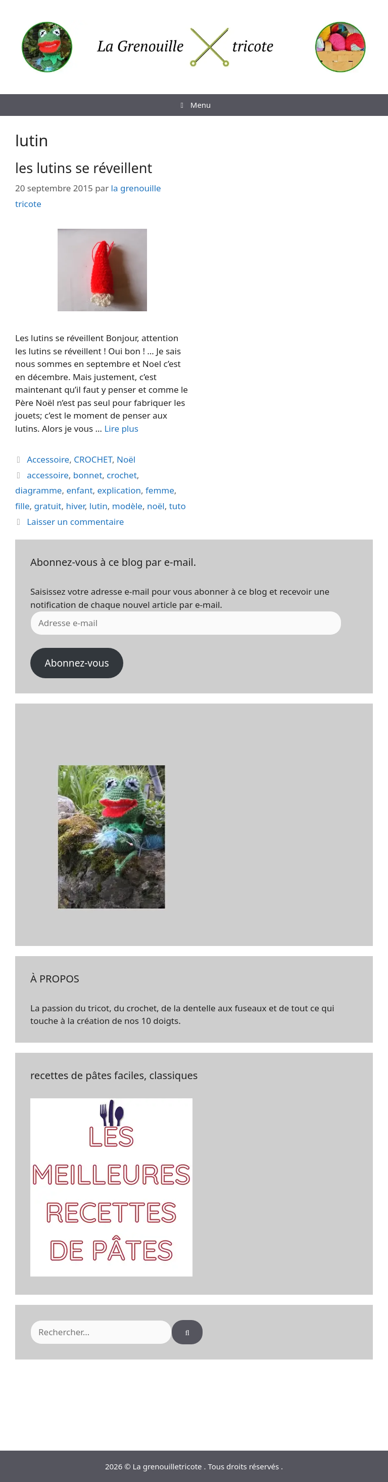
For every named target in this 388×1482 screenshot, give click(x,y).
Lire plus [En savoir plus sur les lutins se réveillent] (121, 428)
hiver (75, 506)
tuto (177, 506)
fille (22, 506)
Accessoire (48, 459)
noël (156, 506)
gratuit (48, 506)
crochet (122, 475)
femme (160, 490)
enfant (79, 490)
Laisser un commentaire (75, 521)
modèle (127, 506)
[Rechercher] (187, 1332)
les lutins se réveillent (83, 167)
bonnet (87, 475)
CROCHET (93, 459)
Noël (126, 459)
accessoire (48, 475)
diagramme (38, 490)
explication (119, 490)
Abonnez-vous (76, 663)
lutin (98, 506)
